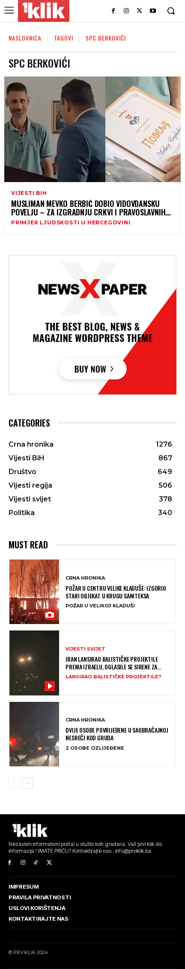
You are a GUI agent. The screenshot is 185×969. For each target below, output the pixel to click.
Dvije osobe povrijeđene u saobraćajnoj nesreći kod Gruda (117, 734)
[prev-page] (14, 783)
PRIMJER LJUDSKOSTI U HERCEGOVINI (71, 222)
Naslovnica (25, 37)
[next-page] (27, 783)
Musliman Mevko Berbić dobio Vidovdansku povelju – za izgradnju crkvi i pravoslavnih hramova (88, 208)
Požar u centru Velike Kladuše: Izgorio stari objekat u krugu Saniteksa (116, 592)
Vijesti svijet (85, 649)
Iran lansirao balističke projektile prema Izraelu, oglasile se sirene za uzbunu (112, 663)
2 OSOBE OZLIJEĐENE (95, 748)
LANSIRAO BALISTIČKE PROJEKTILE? (113, 676)
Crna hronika (85, 578)
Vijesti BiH (29, 193)
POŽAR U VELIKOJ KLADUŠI (100, 606)
